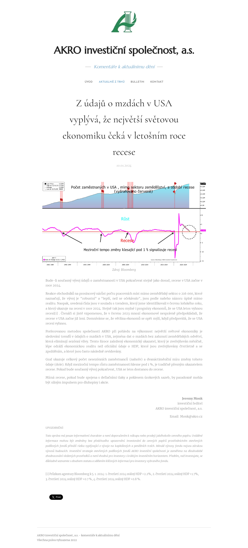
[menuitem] (85, 82)
